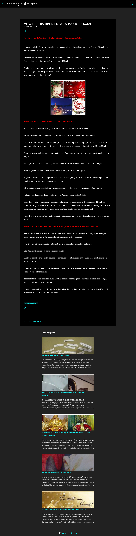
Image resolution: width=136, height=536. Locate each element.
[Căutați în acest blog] (122, 3)
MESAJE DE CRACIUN (31, 303)
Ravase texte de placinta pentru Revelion (56, 355)
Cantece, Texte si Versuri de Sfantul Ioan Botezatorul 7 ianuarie (64, 510)
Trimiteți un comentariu (33, 321)
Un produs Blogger (68, 533)
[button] (25, 31)
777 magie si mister (21, 4)
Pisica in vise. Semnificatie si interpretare (56, 473)
